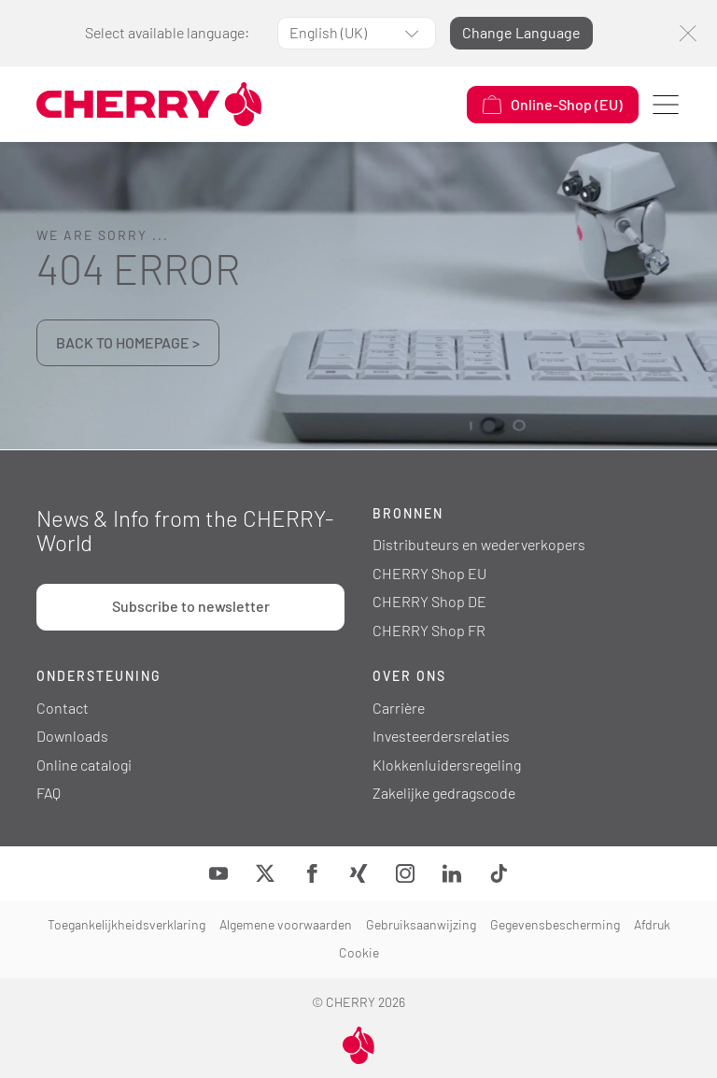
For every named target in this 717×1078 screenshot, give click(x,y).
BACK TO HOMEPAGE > (128, 342)
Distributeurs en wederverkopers (479, 544)
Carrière (399, 707)
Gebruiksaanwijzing (421, 924)
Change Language (521, 32)
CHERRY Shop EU (429, 573)
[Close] (687, 33)
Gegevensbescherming (555, 924)
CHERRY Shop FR (429, 630)
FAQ (48, 792)
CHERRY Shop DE (429, 601)
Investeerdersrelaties (441, 736)
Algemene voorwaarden (285, 924)
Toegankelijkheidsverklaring (126, 924)
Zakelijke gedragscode (444, 792)
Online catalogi (84, 764)
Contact (62, 707)
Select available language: (167, 32)
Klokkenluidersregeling (447, 764)
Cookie (359, 952)
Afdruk (652, 924)
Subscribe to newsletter (191, 606)
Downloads (72, 736)
